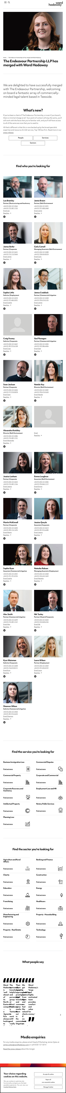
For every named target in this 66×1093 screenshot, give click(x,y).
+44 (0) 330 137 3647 (10, 344)
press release (8, 133)
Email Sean (7, 394)
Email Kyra (6, 670)
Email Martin (7, 532)
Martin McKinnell (10, 523)
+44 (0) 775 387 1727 (10, 622)
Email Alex (6, 624)
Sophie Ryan (8, 569)
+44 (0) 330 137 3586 (10, 436)
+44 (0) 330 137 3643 (41, 619)
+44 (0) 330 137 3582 (41, 481)
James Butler (8, 247)
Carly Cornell (39, 247)
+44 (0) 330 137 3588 (41, 252)
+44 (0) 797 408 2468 (41, 208)
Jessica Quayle (40, 523)
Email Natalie (38, 394)
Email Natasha (39, 578)
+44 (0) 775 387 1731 (10, 438)
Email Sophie (7, 302)
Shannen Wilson (10, 706)
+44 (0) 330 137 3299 (10, 619)
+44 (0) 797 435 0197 (41, 668)
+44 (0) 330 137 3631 (10, 252)
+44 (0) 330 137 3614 (41, 528)
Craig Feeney (9, 339)
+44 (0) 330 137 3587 (41, 390)
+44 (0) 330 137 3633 (10, 481)
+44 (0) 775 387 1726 (10, 484)
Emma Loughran (41, 477)
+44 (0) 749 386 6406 (41, 346)
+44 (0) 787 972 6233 (10, 714)
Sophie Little (8, 293)
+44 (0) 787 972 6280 (41, 530)
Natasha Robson (41, 569)
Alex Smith (8, 614)
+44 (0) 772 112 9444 (10, 254)
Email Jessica (7, 486)
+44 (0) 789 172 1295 (10, 530)
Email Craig (7, 348)
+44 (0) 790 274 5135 (41, 300)
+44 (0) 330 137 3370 (10, 298)
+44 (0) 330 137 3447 (10, 573)
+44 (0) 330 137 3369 (41, 665)
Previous (5, 1015)
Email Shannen (8, 716)
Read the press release (12, 1049)
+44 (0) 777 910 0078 (10, 392)
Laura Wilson (39, 660)
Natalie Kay (39, 385)
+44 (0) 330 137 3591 (41, 206)
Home (4, 58)
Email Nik (37, 624)
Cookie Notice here (10, 1087)
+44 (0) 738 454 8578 (41, 254)
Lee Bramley (8, 201)
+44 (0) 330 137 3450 (10, 711)
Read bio (7, 213)
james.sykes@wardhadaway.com (16, 1045)
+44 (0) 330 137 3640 (10, 528)
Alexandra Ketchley (11, 431)
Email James (7, 256)
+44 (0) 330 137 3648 (10, 665)
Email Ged (37, 348)
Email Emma (38, 486)
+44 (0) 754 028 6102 (41, 622)
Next (60, 1015)
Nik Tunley (38, 614)
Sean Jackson (9, 385)
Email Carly (38, 256)
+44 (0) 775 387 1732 (10, 208)
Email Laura (38, 670)
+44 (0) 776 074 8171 (10, 668)
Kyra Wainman (9, 660)
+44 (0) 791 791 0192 (10, 576)
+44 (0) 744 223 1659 (41, 576)
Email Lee (6, 210)
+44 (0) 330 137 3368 (41, 573)
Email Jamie (38, 210)
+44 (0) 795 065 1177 (41, 484)
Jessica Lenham (10, 477)
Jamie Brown (39, 201)
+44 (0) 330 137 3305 (41, 344)
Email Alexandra (8, 440)
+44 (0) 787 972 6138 (10, 346)
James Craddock (41, 293)
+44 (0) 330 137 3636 (10, 390)
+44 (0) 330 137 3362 (10, 206)
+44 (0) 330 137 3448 (41, 298)
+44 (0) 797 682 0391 (10, 300)
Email (36, 433)
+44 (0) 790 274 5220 (41, 392)
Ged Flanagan (40, 339)
